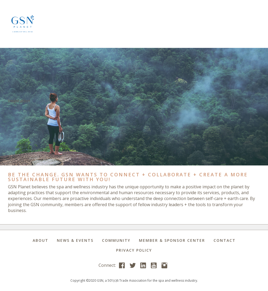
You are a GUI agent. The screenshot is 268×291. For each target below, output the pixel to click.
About (40, 240)
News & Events (75, 240)
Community (116, 240)
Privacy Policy (134, 250)
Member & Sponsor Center (172, 240)
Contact (225, 240)
